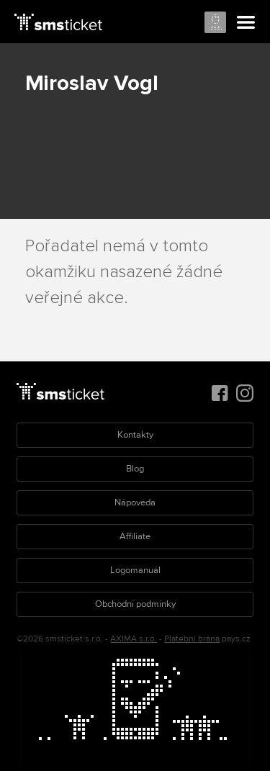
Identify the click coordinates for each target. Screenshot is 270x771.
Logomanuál (135, 570)
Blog (135, 468)
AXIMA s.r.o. (133, 639)
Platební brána (192, 639)
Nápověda (135, 502)
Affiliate (135, 536)
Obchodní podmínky (135, 604)
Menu (246, 23)
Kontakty (135, 435)
